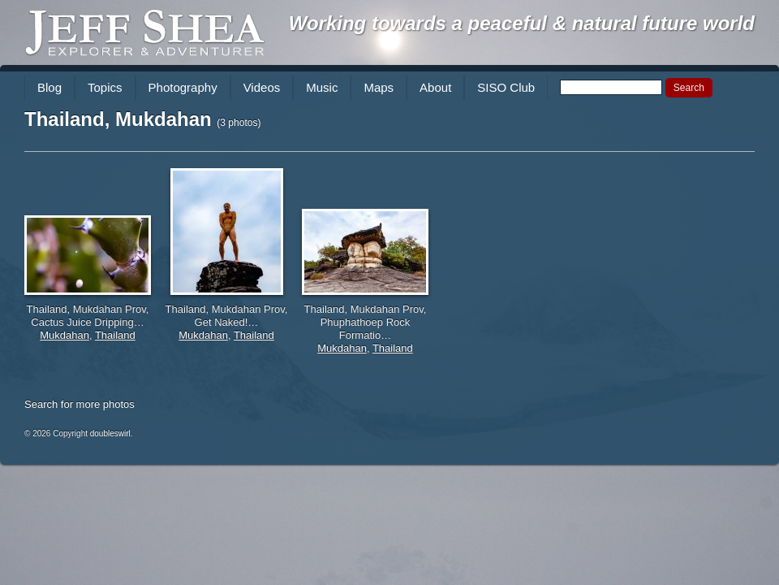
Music (322, 87)
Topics (105, 87)
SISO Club (506, 87)
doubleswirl (110, 433)
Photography (182, 87)
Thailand (115, 335)
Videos (262, 87)
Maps (379, 87)
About (435, 87)
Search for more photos (79, 404)
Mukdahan (64, 335)
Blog (49, 87)
